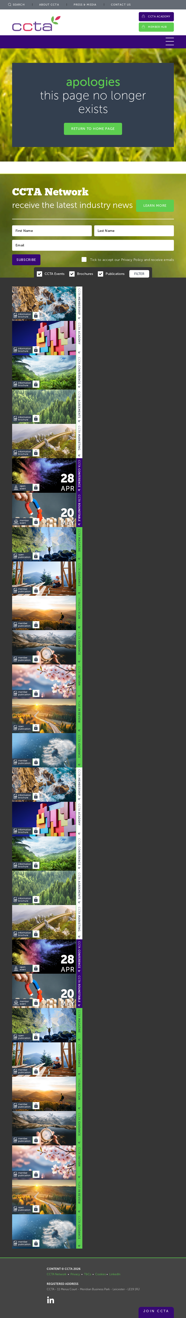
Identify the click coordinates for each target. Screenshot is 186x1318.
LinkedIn (114, 1274)
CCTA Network (56, 1274)
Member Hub (157, 27)
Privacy (75, 1274)
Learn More (155, 206)
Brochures (85, 274)
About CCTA (49, 4)
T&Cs (87, 1274)
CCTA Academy (159, 16)
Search (16, 4)
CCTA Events (54, 274)
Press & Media (85, 4)
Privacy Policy (132, 260)
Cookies (100, 1274)
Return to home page (93, 129)
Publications (115, 274)
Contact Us (121, 4)
